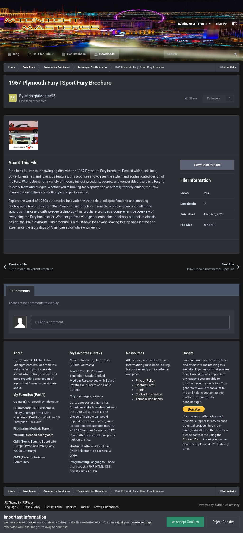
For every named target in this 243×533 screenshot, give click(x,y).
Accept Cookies (185, 522)
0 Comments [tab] (20, 291)
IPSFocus (27, 502)
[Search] (187, 54)
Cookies (71, 507)
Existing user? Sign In (194, 24)
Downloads (106, 54)
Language (11, 507)
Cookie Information (149, 394)
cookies (31, 522)
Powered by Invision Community (219, 505)
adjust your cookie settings (133, 522)
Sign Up (221, 23)
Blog (15, 54)
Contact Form (145, 385)
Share (191, 98)
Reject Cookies (223, 522)
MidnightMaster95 (40, 96)
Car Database (76, 54)
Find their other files (33, 101)
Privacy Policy (145, 380)
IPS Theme (10, 502)
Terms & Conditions (149, 399)
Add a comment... (50, 322)
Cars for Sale (41, 54)
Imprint (140, 390)
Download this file (207, 165)
